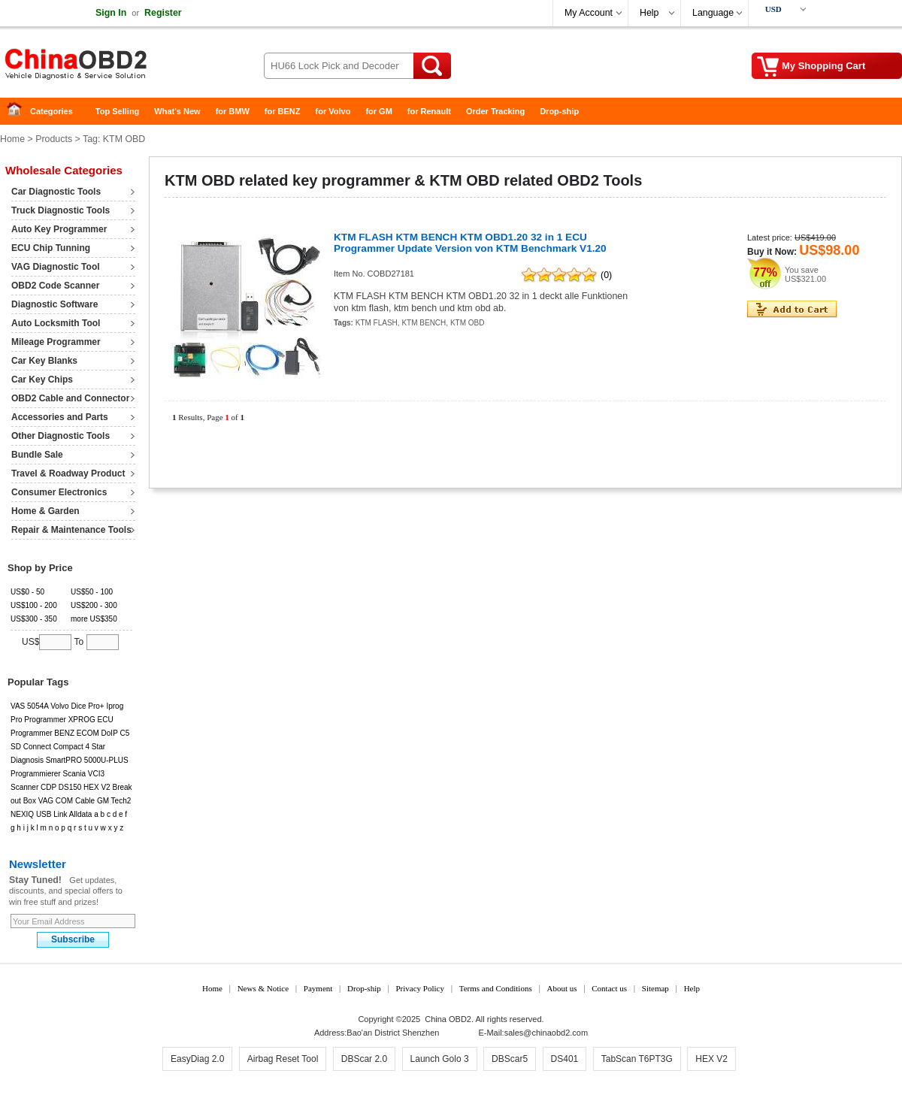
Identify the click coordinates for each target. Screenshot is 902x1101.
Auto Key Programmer (59, 229)
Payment (318, 988)
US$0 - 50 (27, 592)
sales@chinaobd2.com (546, 1032)
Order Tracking (495, 111)
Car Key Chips (42, 379)
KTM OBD (467, 323)
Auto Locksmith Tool (55, 323)
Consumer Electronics (59, 492)
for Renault (429, 111)
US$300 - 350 (34, 619)
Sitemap (655, 988)
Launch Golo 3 (439, 1059)
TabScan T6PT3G (637, 1059)
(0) (606, 275)
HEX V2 (96, 787)
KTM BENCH (423, 323)
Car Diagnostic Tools (56, 191)
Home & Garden (45, 511)
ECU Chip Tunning (50, 248)
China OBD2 (120, 68)
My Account (589, 13)
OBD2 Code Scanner (55, 285)
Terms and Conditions (495, 988)
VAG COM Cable (66, 801)
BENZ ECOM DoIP (85, 733)
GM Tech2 (114, 801)
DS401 (565, 1059)
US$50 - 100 (92, 592)
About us (561, 988)
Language (713, 13)
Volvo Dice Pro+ (77, 706)
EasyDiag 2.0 (197, 1059)
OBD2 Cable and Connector (70, 398)
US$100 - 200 (34, 605)
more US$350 (94, 619)
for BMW (233, 111)
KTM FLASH (377, 323)
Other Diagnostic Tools (60, 436)
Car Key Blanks (44, 360)
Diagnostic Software (54, 304)
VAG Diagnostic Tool (55, 267)
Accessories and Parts (59, 417)
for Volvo (333, 111)
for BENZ (283, 111)
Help (649, 13)
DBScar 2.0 (364, 1059)
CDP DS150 (61, 787)
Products (53, 139)
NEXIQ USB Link (39, 814)
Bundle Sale (37, 454)
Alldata (80, 814)
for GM (378, 111)
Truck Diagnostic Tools (60, 210)
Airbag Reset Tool (283, 1059)
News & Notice (263, 988)
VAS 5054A (29, 706)
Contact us (609, 988)
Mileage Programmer (56, 342)
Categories (51, 111)
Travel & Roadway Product (68, 473)
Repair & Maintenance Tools (71, 530)
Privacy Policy (419, 988)
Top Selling (117, 111)
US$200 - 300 (94, 605)
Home (19, 112)
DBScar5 (510, 1059)
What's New (177, 111)
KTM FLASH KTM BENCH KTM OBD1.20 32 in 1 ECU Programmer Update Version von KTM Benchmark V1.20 (470, 242)
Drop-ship (559, 111)
